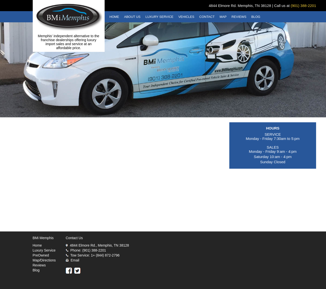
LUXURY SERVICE (160, 17)
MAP (223, 17)
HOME (114, 17)
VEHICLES (186, 17)
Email (75, 260)
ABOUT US (132, 17)
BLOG (255, 17)
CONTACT (207, 17)
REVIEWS (239, 17)
